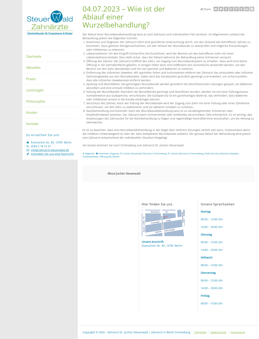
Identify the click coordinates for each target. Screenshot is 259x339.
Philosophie (35, 101)
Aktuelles (33, 67)
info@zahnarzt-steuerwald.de (50, 150)
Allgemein (90, 153)
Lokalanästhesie (90, 156)
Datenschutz (218, 332)
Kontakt (32, 123)
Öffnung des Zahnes (109, 156)
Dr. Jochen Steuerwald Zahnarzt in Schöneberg (143, 153)
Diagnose (114, 153)
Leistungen (35, 90)
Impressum (238, 332)
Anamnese (103, 153)
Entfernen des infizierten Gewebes (222, 153)
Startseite (33, 56)
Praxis (31, 78)
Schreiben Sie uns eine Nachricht (52, 154)
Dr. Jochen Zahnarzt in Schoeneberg (185, 153)
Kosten (31, 112)
